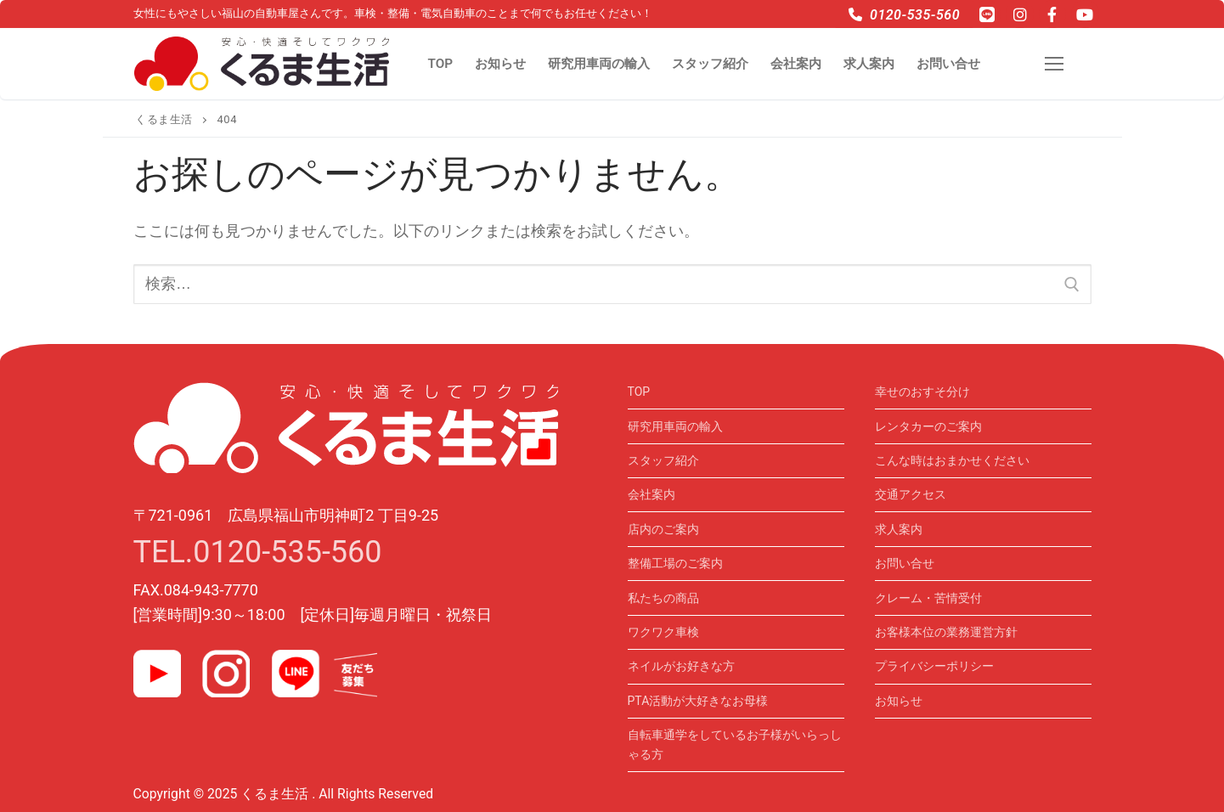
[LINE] (987, 13)
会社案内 (651, 494)
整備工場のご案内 (675, 563)
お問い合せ (904, 563)
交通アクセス (910, 494)
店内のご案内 (663, 529)
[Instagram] (1019, 13)
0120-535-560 (904, 15)
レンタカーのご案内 (928, 426)
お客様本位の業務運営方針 (946, 632)
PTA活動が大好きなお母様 (698, 701)
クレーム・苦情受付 (928, 598)
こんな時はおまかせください (952, 460)
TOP (639, 391)
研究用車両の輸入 (675, 426)
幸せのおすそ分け (922, 391)
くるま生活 (164, 119)
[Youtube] (1084, 13)
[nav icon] (1058, 64)
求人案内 (898, 529)
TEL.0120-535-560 (257, 552)
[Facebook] (1052, 13)
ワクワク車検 (663, 632)
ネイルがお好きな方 (681, 666)
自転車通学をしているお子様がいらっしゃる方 (735, 744)
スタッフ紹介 (663, 460)
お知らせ (898, 701)
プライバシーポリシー (934, 666)
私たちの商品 (663, 598)
